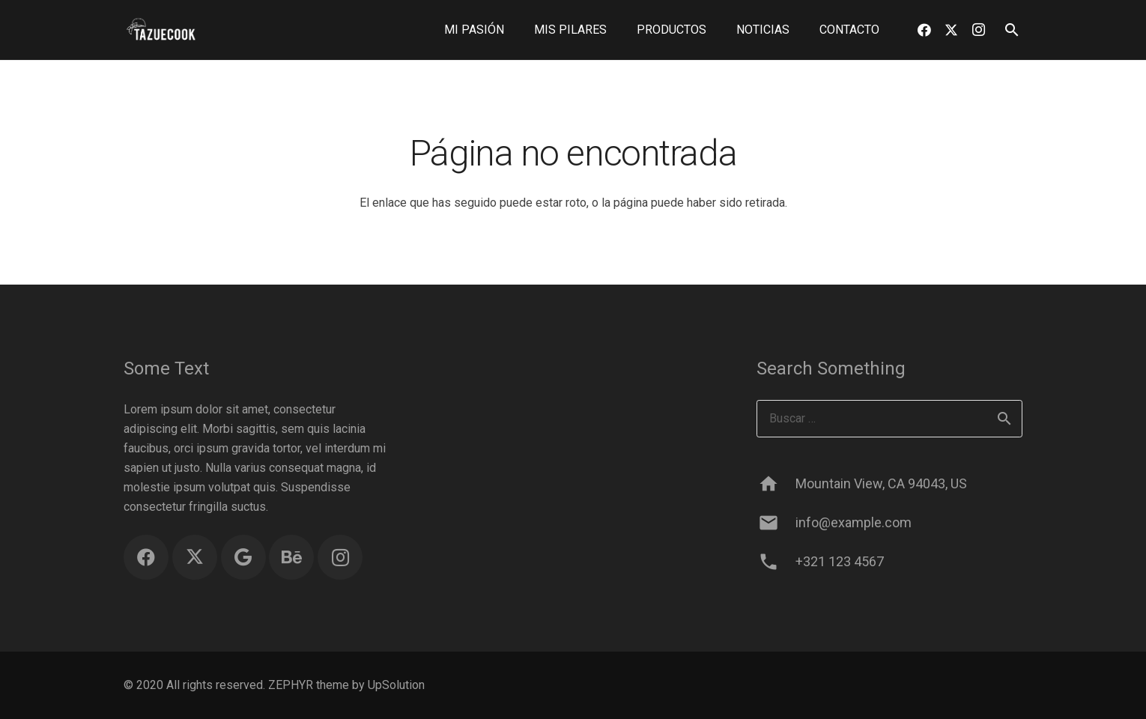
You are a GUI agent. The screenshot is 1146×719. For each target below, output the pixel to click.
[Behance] (291, 557)
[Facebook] (924, 29)
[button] (1011, 30)
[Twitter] (951, 29)
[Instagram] (978, 29)
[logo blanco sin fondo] (161, 30)
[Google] (243, 557)
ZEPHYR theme (308, 685)
